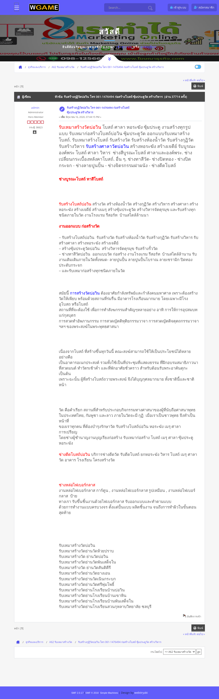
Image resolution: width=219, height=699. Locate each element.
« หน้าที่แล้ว (189, 80)
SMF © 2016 (92, 693)
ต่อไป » (201, 80)
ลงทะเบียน (149, 47)
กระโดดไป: (156, 651)
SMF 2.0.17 (77, 693)
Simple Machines (109, 693)
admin (35, 108)
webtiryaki (141, 693)
